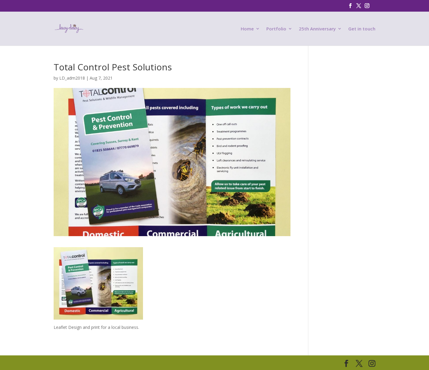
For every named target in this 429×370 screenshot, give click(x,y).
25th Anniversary (317, 29)
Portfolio (276, 29)
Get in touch (361, 29)
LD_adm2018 (72, 78)
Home (247, 29)
